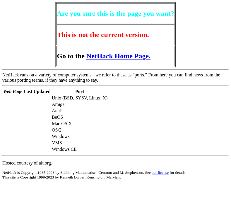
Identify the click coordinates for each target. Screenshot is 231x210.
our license (160, 172)
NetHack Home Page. (118, 56)
